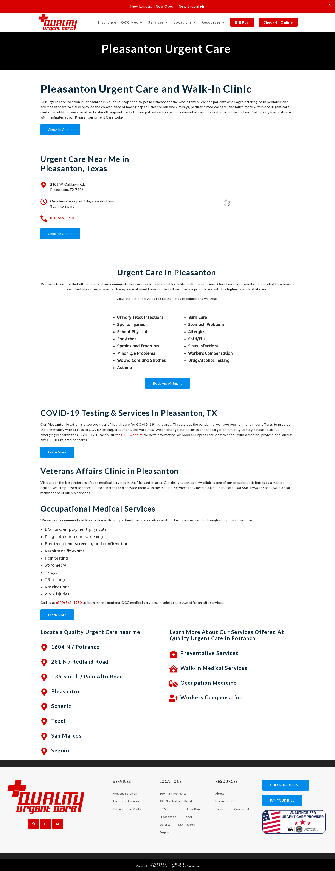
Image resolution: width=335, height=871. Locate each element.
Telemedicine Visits (127, 809)
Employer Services (126, 801)
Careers (221, 809)
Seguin (60, 750)
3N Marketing (175, 863)
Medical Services (125, 793)
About (219, 793)
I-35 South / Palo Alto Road (87, 676)
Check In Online (60, 129)
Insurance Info (225, 801)
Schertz (61, 706)
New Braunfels (192, 6)
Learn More (57, 452)
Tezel (58, 721)
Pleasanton (66, 691)
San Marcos (66, 735)
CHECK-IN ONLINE (285, 785)
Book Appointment (167, 383)
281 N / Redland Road (80, 661)
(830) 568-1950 (69, 602)
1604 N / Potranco (75, 647)
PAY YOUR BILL (282, 800)
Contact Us (242, 809)
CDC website (132, 435)
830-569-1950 (62, 218)
